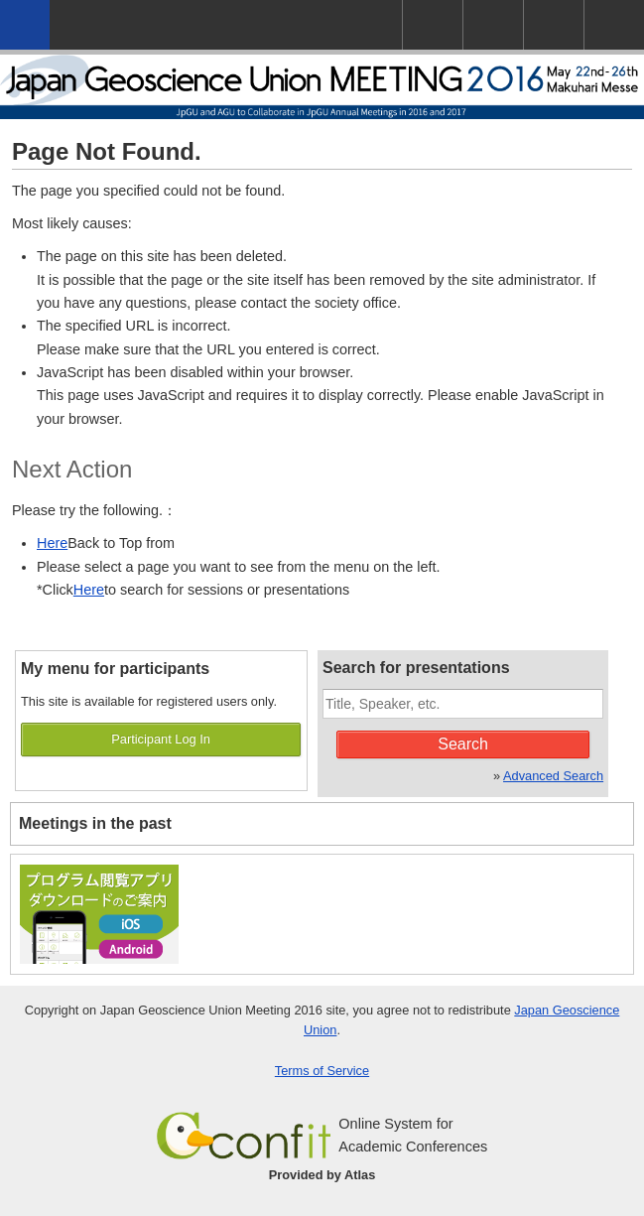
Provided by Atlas (322, 1174)
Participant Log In (160, 739)
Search (463, 744)
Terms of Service (322, 1070)
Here (52, 543)
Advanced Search (553, 775)
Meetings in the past (95, 823)
